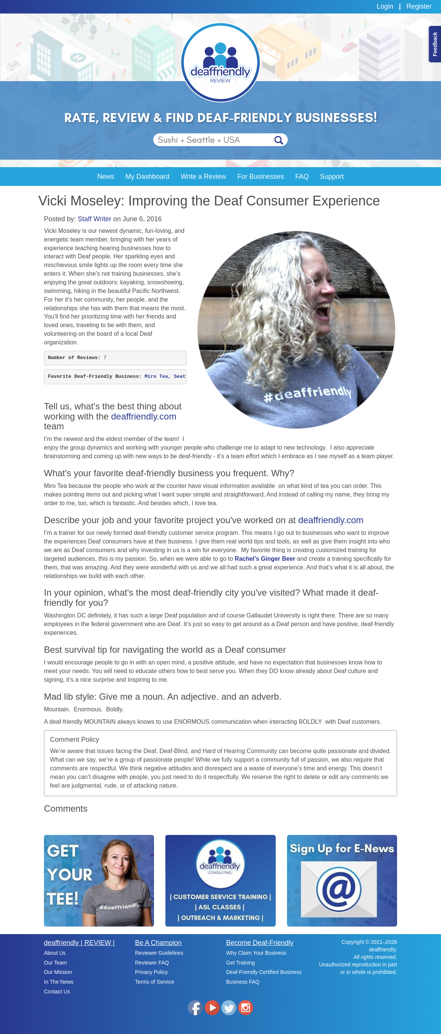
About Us (55, 953)
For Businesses (260, 176)
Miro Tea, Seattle (171, 376)
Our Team (55, 963)
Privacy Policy (151, 972)
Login (385, 6)
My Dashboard (147, 176)
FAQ (302, 176)
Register (419, 6)
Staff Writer (94, 219)
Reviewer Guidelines (159, 953)
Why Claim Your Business (256, 953)
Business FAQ (243, 982)
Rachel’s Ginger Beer (265, 558)
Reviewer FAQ (152, 963)
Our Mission (58, 972)
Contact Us (57, 992)
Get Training (240, 963)
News (105, 176)
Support (332, 176)
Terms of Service (154, 982)
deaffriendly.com (144, 416)
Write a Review (203, 176)
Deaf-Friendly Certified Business (264, 972)
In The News (58, 982)
